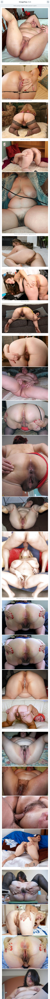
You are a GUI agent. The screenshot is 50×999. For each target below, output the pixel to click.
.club (25, 2)
